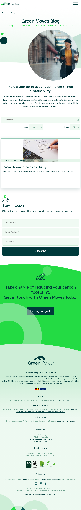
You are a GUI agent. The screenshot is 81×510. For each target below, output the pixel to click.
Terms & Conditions (39, 494)
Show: (66, 127)
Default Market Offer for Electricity (24, 167)
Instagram (43, 479)
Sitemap (28, 494)
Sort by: (25, 127)
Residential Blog (9, 160)
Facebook (55, 479)
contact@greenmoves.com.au (40, 439)
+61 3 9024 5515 (42, 441)
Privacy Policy (51, 494)
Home (4, 13)
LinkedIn (23, 479)
